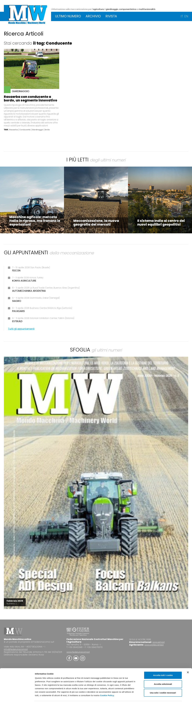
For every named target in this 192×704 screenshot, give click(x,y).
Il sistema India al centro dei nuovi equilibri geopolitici (161, 223)
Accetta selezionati (163, 676)
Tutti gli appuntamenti (21, 328)
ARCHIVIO (93, 16)
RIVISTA (111, 16)
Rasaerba (13, 130)
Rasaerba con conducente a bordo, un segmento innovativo (30, 99)
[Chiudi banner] (188, 665)
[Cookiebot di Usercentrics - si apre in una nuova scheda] (17, 699)
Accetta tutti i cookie (163, 667)
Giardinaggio (37, 130)
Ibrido (47, 130)
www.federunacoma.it (78, 652)
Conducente (24, 130)
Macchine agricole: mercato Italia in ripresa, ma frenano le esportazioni (34, 221)
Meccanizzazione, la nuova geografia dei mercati (96, 223)
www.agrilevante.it (154, 644)
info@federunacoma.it (16, 649)
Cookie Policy (107, 688)
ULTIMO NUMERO (68, 16)
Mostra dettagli (140, 699)
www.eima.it (158, 642)
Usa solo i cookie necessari (163, 685)
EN (186, 16)
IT (182, 16)
